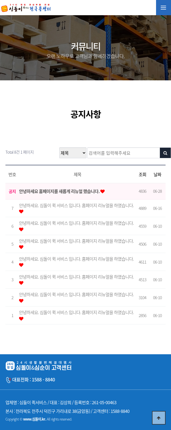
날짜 (157, 174)
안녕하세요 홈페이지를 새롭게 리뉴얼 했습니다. (59, 191)
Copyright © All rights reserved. (38, 419)
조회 (142, 174)
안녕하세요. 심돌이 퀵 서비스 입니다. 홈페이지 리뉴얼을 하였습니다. (76, 205)
